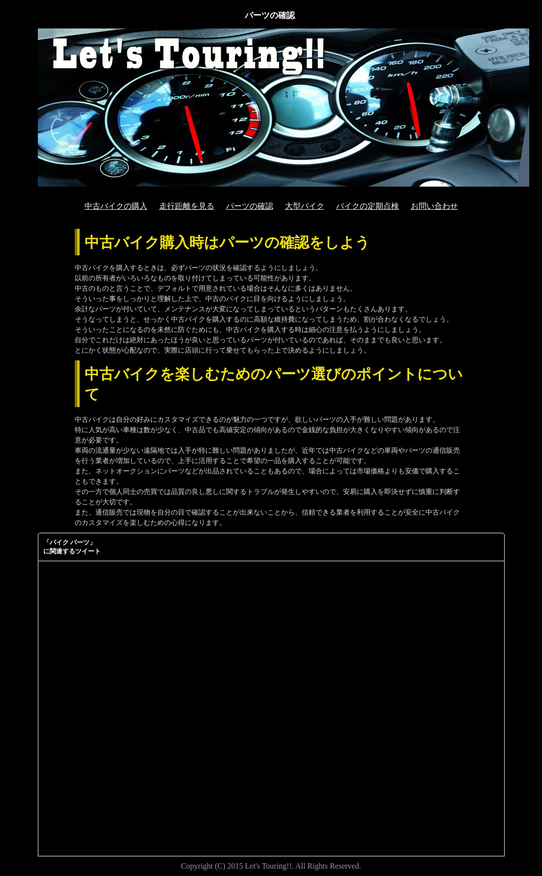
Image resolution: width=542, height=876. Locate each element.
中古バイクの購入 (116, 206)
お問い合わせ (434, 206)
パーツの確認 (249, 206)
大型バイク (304, 206)
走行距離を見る (186, 206)
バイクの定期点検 (367, 206)
